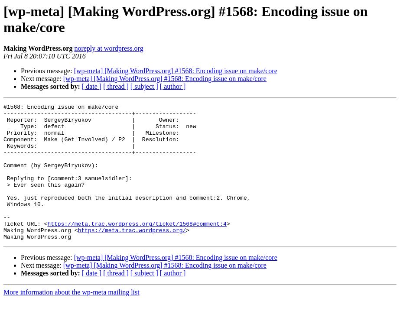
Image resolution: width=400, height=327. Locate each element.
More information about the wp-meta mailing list (71, 319)
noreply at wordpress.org (108, 48)
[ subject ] (144, 86)
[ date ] (91, 86)
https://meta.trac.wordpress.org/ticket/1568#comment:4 (136, 248)
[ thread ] (116, 86)
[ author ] (173, 86)
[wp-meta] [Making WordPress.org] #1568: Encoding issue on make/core (175, 70)
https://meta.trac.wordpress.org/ (132, 256)
